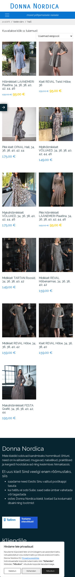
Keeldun (12, 571)
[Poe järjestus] (54, 36)
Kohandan (31, 571)
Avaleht (6, 21)
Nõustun (50, 571)
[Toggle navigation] (7, 15)
